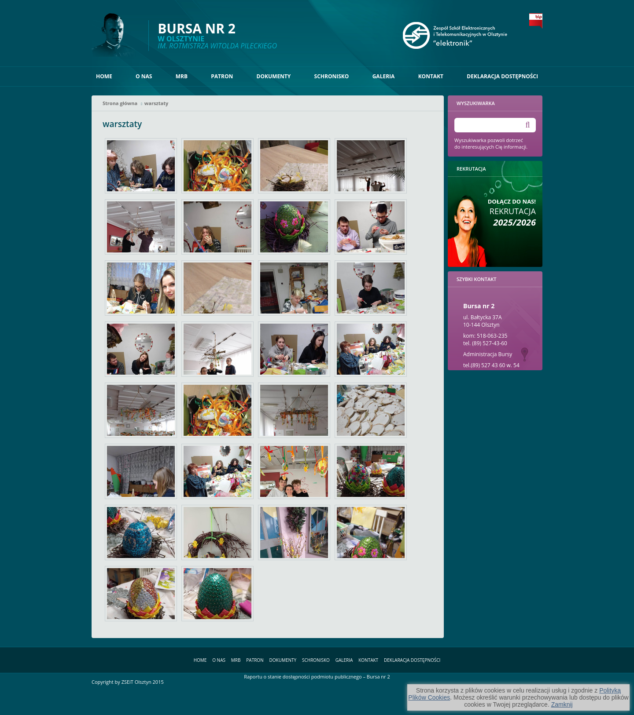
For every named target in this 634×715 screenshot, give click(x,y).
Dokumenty (274, 76)
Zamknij (562, 704)
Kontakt (430, 76)
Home (104, 76)
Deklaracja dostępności (502, 76)
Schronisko (331, 76)
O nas (144, 76)
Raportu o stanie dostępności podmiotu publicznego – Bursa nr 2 (317, 676)
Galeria (383, 76)
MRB (182, 76)
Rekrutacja (512, 212)
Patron (222, 76)
